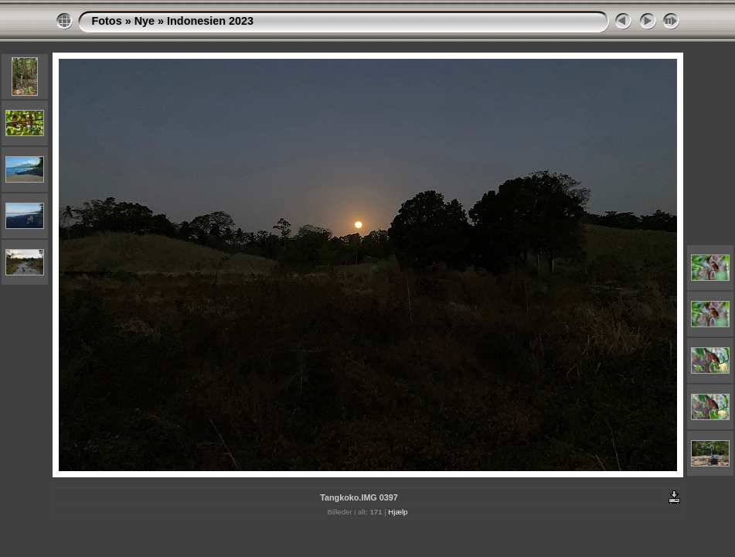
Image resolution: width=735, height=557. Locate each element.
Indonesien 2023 (210, 21)
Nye (144, 21)
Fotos (107, 21)
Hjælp (397, 511)
